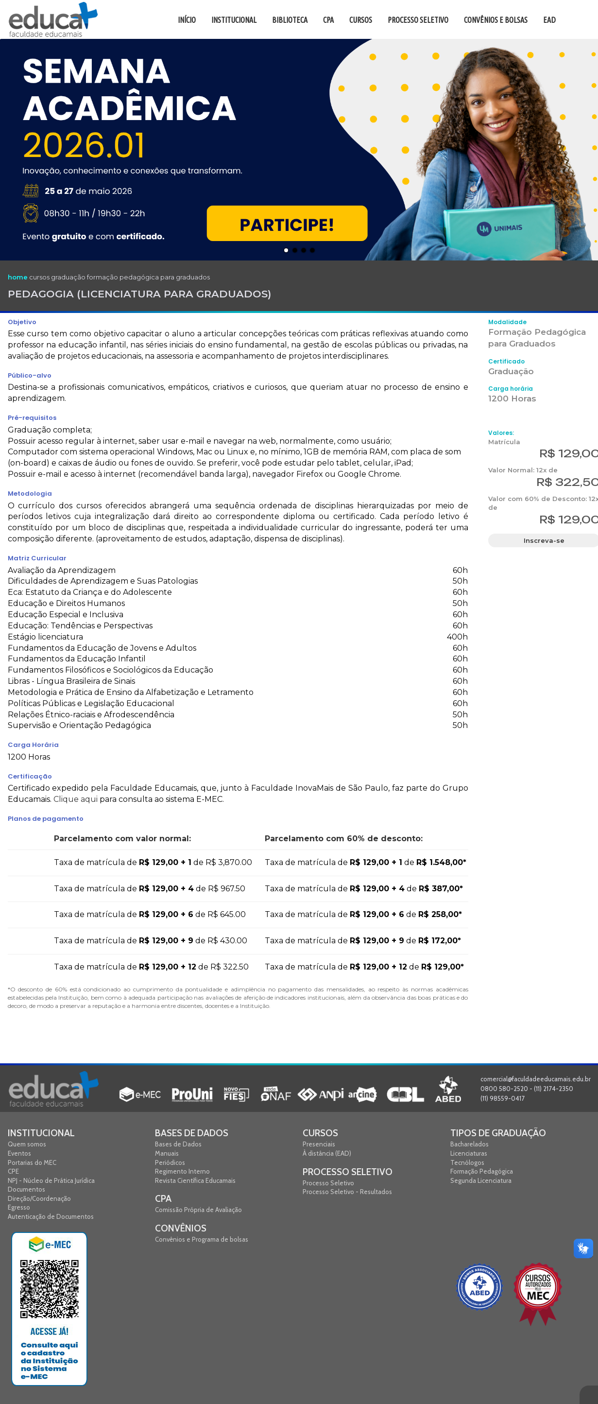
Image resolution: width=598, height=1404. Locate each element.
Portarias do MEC (32, 1162)
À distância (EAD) (327, 1153)
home (18, 277)
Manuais (167, 1153)
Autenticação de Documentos (51, 1216)
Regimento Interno (182, 1171)
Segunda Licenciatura (481, 1180)
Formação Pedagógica (481, 1171)
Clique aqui (75, 799)
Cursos (320, 1133)
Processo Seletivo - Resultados (347, 1192)
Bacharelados (469, 1144)
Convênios (180, 1228)
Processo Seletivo (348, 1172)
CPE (13, 1171)
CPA (163, 1198)
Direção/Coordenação (39, 1198)
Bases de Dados (191, 1133)
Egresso (19, 1207)
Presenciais (319, 1144)
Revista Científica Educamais (195, 1180)
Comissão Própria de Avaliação (198, 1209)
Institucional (41, 1133)
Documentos (26, 1189)
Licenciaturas (468, 1153)
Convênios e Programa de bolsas (201, 1239)
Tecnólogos (467, 1162)
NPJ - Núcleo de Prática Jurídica (51, 1180)
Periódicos (170, 1162)
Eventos (19, 1153)
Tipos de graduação (498, 1133)
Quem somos (27, 1144)
